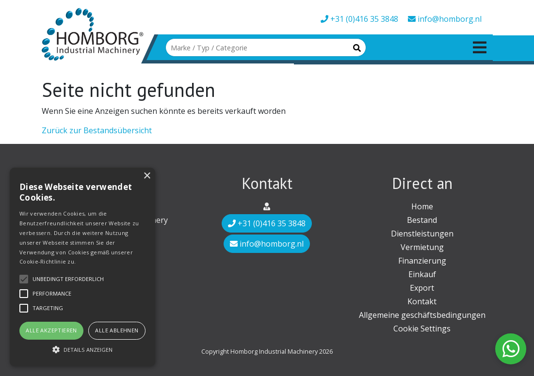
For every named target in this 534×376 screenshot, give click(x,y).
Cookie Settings (422, 328)
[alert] (82, 267)
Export (422, 287)
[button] (82, 349)
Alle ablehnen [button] (116, 330)
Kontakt (422, 301)
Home (422, 206)
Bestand (422, 220)
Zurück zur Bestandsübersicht (97, 130)
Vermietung (422, 247)
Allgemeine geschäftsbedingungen (422, 315)
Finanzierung (422, 260)
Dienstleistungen (422, 233)
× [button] (146, 176)
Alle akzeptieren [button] (51, 330)
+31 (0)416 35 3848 (359, 19)
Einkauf (422, 274)
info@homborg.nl (445, 19)
